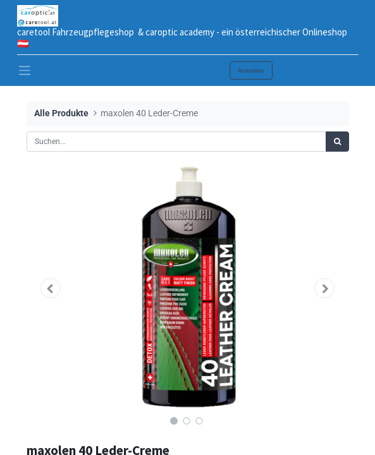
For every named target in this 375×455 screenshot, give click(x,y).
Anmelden (251, 70)
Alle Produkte (61, 113)
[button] (51, 288)
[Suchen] (337, 141)
